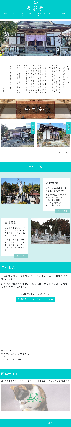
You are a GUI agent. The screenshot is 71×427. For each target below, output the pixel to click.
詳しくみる (62, 211)
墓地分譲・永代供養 (45, 15)
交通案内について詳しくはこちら (35, 299)
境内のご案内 (26, 15)
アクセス (62, 15)
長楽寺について (9, 15)
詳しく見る (4, 87)
